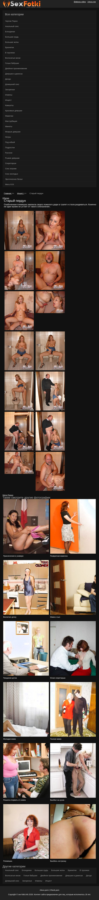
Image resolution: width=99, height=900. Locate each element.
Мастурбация (11, 121)
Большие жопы (12, 42)
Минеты (8, 126)
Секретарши (10, 163)
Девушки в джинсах (14, 74)
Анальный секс (12, 26)
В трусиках (10, 53)
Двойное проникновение (16, 68)
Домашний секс (12, 84)
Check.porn (54, 890)
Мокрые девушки (12, 132)
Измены (8, 95)
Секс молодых (11, 174)
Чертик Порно (11, 21)
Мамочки (9, 116)
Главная (8, 193)
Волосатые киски (12, 58)
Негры (8, 137)
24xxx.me (92, 2)
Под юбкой (10, 142)
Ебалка (6, 198)
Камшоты (9, 105)
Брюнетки (9, 47)
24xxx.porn (44, 890)
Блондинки (10, 31)
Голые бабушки (12, 63)
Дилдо (8, 79)
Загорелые (10, 89)
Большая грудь (12, 37)
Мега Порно (8, 495)
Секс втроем (10, 168)
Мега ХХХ (9, 184)
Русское (8, 153)
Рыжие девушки (12, 158)
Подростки (10, 147)
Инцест (8, 100)
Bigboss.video (80, 2)
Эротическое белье (14, 179)
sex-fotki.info (23, 894)
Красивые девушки (13, 110)
